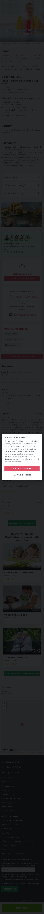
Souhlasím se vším (22, 469)
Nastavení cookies (22, 475)
